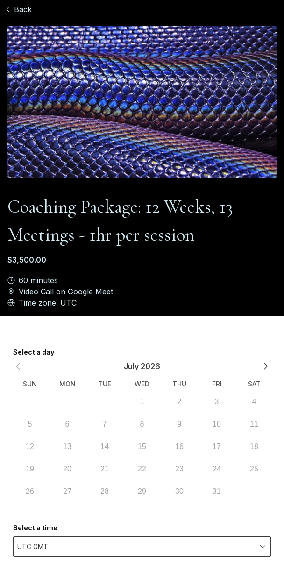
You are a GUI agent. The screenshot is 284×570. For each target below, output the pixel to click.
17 (217, 446)
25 (254, 469)
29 (142, 491)
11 (254, 424)
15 (142, 446)
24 (217, 469)
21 (104, 469)
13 (67, 446)
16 (179, 446)
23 (179, 469)
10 (217, 424)
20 (67, 469)
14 (104, 446)
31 (217, 491)
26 (30, 491)
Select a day (33, 352)
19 (30, 469)
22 (142, 469)
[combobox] (142, 546)
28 (104, 491)
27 (67, 491)
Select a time (35, 528)
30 (179, 491)
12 (30, 446)
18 (254, 446)
